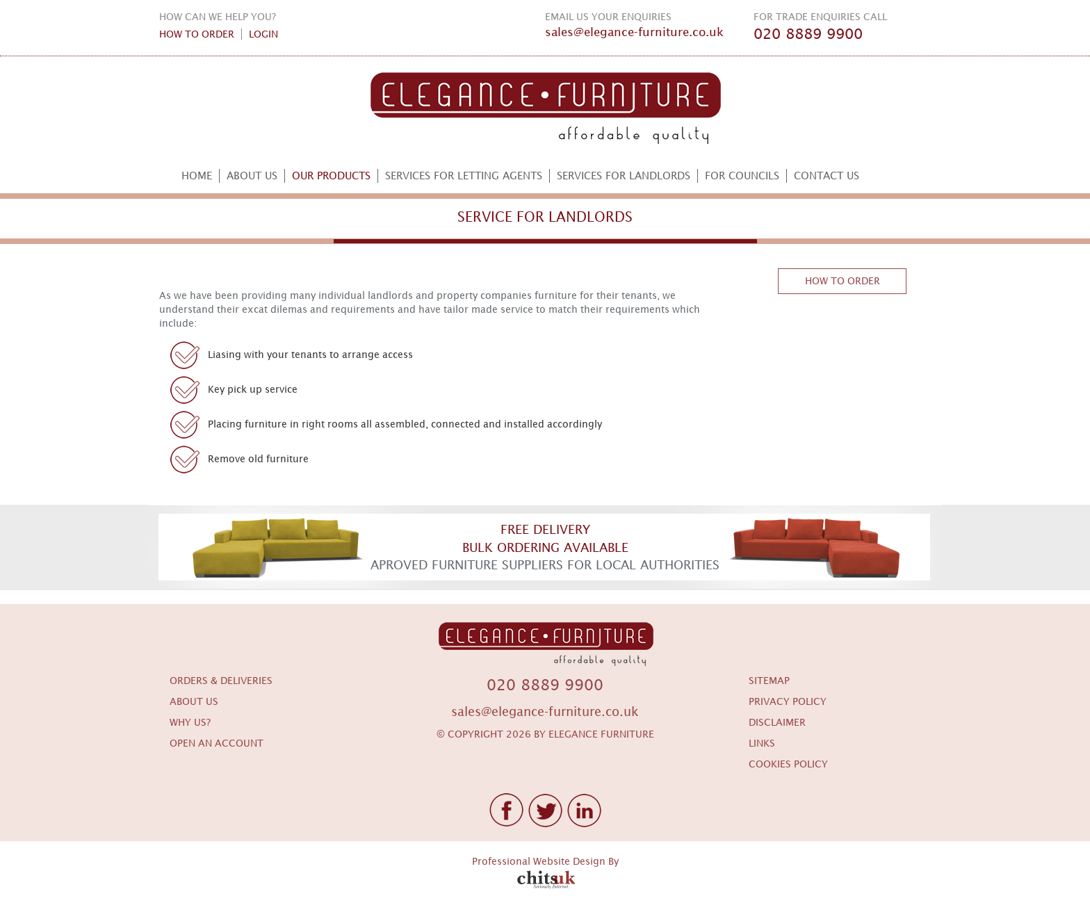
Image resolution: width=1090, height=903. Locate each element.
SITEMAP (769, 680)
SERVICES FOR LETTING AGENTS (463, 175)
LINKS (762, 743)
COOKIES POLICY (788, 764)
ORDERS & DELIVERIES (221, 680)
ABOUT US (252, 175)
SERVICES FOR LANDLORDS (623, 175)
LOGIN (263, 34)
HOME (196, 175)
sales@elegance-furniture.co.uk (634, 32)
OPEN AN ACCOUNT (216, 743)
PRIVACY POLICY (788, 701)
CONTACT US (826, 175)
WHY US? (190, 722)
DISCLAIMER (777, 722)
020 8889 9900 (808, 34)
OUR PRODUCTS (331, 175)
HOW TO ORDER (196, 34)
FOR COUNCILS (742, 175)
